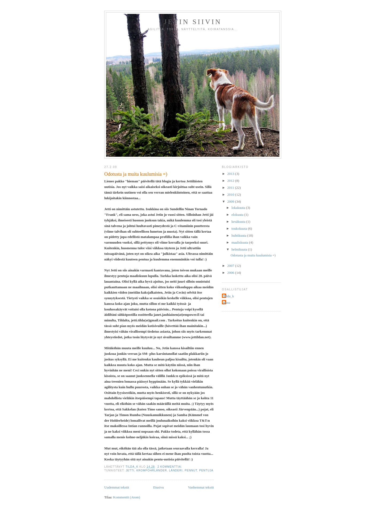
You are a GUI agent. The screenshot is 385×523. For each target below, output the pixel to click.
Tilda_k (228, 296)
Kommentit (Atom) (126, 497)
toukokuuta (240, 228)
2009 (231, 201)
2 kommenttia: (170, 466)
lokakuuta (239, 208)
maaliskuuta (240, 242)
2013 (231, 174)
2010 (231, 195)
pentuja (206, 470)
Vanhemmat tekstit (201, 487)
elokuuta (238, 215)
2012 (231, 181)
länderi (176, 470)
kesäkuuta (239, 222)
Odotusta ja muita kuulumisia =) (135, 174)
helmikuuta (240, 249)
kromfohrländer (151, 470)
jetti (130, 470)
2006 (231, 273)
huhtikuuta (239, 235)
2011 (231, 188)
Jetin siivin (193, 22)
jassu (226, 303)
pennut (191, 470)
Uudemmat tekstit (116, 487)
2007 (231, 266)
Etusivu (158, 487)
